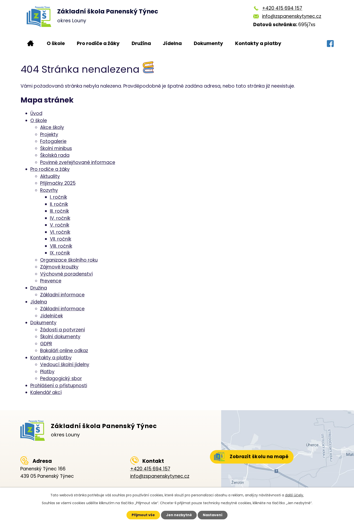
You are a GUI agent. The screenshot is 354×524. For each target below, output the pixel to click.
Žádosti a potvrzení (62, 329)
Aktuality (50, 176)
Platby (47, 371)
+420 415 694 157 (282, 8)
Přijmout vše (143, 514)
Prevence (50, 281)
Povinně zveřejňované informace (77, 162)
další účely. (294, 495)
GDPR (46, 343)
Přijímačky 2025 (58, 183)
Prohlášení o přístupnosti (58, 385)
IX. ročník (60, 253)
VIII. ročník (61, 246)
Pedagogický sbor (61, 378)
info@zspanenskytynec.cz (291, 16)
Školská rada (54, 155)
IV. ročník (60, 218)
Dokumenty (208, 43)
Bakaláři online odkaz (64, 350)
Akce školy (52, 127)
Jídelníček (51, 316)
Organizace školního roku (69, 260)
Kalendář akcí (46, 392)
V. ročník (59, 225)
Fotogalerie (53, 141)
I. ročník (58, 197)
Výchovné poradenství (66, 274)
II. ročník (59, 204)
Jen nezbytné (179, 514)
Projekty (49, 134)
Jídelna (172, 43)
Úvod (30, 43)
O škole (56, 43)
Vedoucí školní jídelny (64, 364)
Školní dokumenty (60, 336)
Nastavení (213, 514)
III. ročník (59, 211)
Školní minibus (56, 148)
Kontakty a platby (258, 43)
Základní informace (62, 294)
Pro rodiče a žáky (98, 43)
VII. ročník (60, 239)
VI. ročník (60, 232)
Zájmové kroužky (59, 267)
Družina (141, 43)
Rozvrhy (49, 190)
